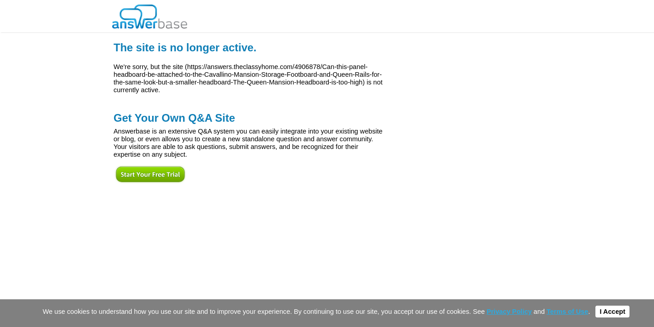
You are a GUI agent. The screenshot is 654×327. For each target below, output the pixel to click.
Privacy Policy (508, 311)
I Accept (612, 311)
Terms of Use (567, 311)
